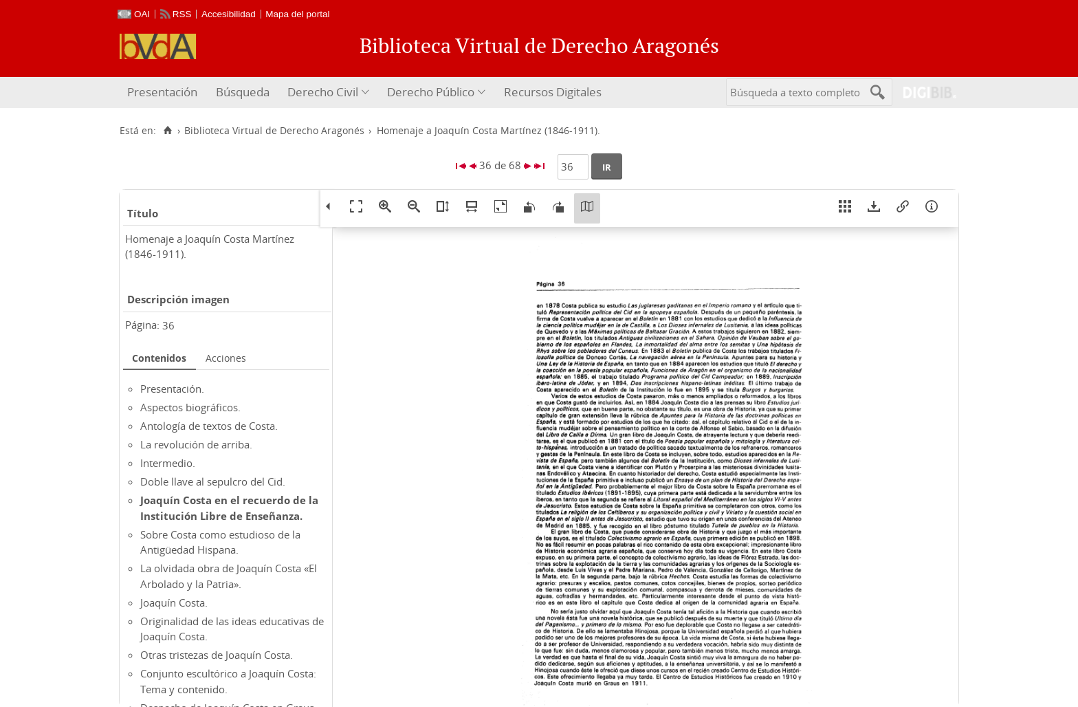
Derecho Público (430, 92)
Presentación (162, 92)
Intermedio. (167, 463)
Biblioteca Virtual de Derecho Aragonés (274, 130)
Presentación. (172, 388)
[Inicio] (167, 130)
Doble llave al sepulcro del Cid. (212, 481)
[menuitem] (164, 92)
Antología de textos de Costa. (209, 426)
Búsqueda (243, 92)
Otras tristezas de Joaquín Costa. (216, 655)
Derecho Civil (322, 92)
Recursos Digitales (553, 92)
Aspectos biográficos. (190, 407)
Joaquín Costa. (174, 602)
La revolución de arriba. (196, 444)
